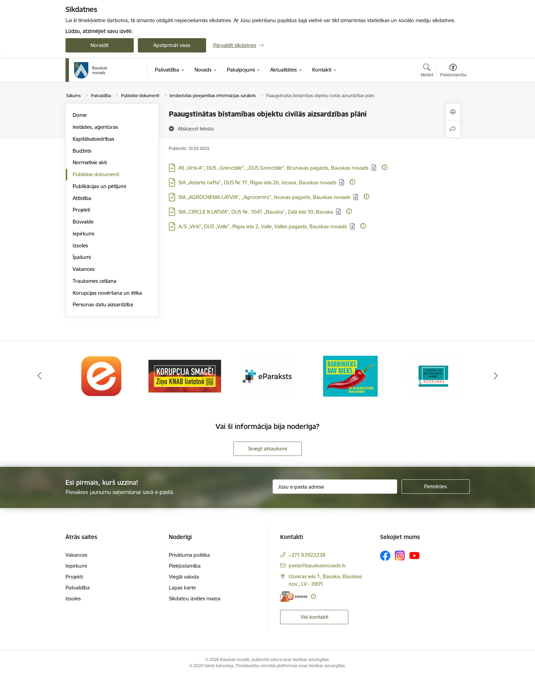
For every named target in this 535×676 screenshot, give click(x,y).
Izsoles (80, 245)
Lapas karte (182, 587)
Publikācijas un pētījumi (99, 186)
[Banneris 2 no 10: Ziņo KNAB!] (184, 375)
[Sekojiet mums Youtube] (414, 555)
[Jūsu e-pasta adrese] (335, 486)
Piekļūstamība (185, 566)
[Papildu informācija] (384, 167)
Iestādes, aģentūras (95, 127)
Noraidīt (99, 45)
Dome (80, 115)
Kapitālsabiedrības (93, 139)
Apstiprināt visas (171, 45)
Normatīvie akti (90, 162)
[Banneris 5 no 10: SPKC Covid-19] (433, 375)
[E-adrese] (293, 596)
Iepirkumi (83, 233)
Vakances (84, 269)
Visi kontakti (314, 617)
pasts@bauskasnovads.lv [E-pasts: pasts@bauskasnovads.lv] (317, 565)
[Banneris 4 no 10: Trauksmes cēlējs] (350, 375)
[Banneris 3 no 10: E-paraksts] (267, 375)
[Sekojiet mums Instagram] (400, 555)
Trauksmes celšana (94, 281)
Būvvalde (83, 221)
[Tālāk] (496, 376)
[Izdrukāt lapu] (453, 112)
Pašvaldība (78, 587)
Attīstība (82, 198)
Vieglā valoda (184, 576)
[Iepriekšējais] (39, 376)
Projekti (81, 209)
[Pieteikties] (436, 486)
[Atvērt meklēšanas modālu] (427, 71)
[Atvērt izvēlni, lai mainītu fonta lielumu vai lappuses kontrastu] (453, 71)
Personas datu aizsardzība (103, 304)
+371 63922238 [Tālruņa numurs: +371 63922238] (307, 555)
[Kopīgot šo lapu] (453, 129)
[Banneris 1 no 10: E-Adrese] (102, 375)
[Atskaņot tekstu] (196, 128)
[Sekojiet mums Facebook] (385, 556)
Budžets (82, 151)
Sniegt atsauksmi (267, 448)
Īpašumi (82, 257)
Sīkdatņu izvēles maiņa (194, 598)
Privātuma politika (189, 555)
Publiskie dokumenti (96, 174)
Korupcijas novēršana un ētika (107, 293)
